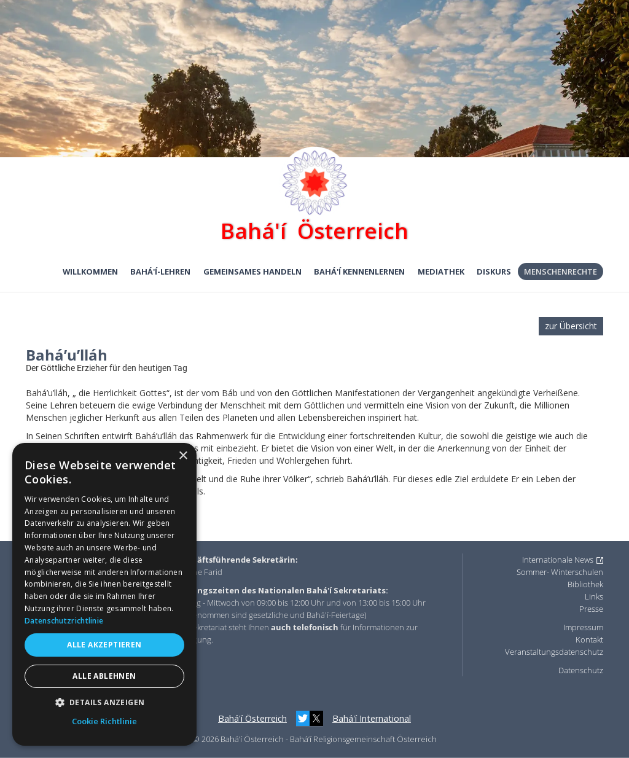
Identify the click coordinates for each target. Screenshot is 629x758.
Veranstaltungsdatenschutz (554, 651)
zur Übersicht (571, 326)
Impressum (583, 627)
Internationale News (557, 559)
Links (594, 596)
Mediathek (441, 271)
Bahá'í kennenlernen (359, 271)
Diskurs (494, 271)
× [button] (182, 456)
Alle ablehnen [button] (104, 676)
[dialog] (104, 594)
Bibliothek (585, 584)
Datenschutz (580, 670)
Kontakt (589, 639)
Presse (591, 608)
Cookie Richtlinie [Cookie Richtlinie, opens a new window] (104, 721)
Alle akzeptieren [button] (104, 644)
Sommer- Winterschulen (560, 571)
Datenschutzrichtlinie (64, 620)
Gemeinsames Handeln (252, 271)
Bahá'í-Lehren (160, 271)
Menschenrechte (560, 271)
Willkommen (90, 271)
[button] (104, 702)
